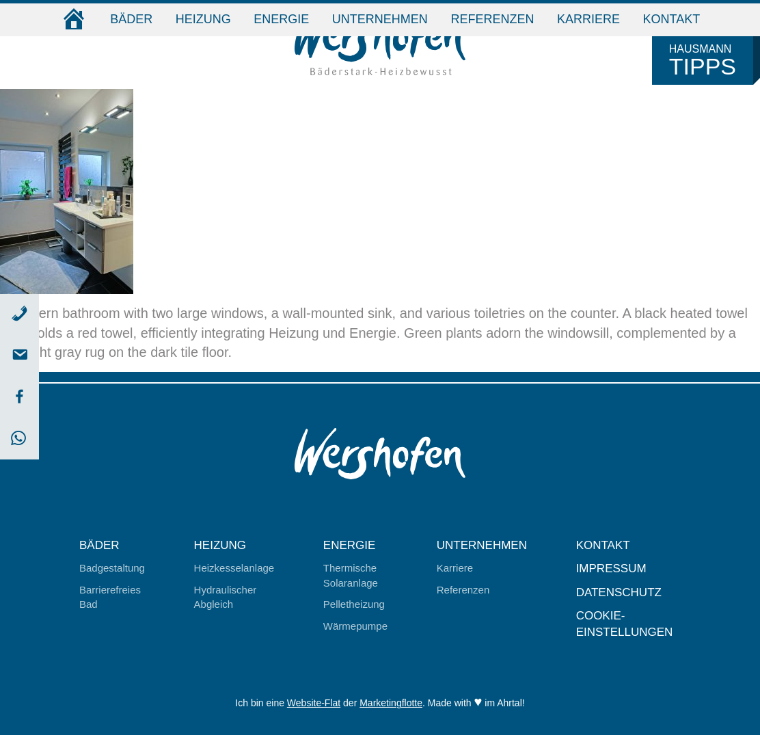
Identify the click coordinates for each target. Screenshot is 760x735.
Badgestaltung (112, 568)
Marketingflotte (390, 702)
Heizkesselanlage (234, 568)
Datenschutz (619, 592)
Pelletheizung (354, 604)
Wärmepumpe (355, 626)
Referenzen (492, 19)
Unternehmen (380, 19)
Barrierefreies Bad (110, 597)
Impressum (611, 568)
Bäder (131, 19)
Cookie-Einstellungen (624, 624)
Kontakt (672, 19)
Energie (281, 19)
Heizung (203, 19)
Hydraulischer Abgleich (225, 597)
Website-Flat (313, 702)
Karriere (588, 19)
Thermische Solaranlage (350, 575)
